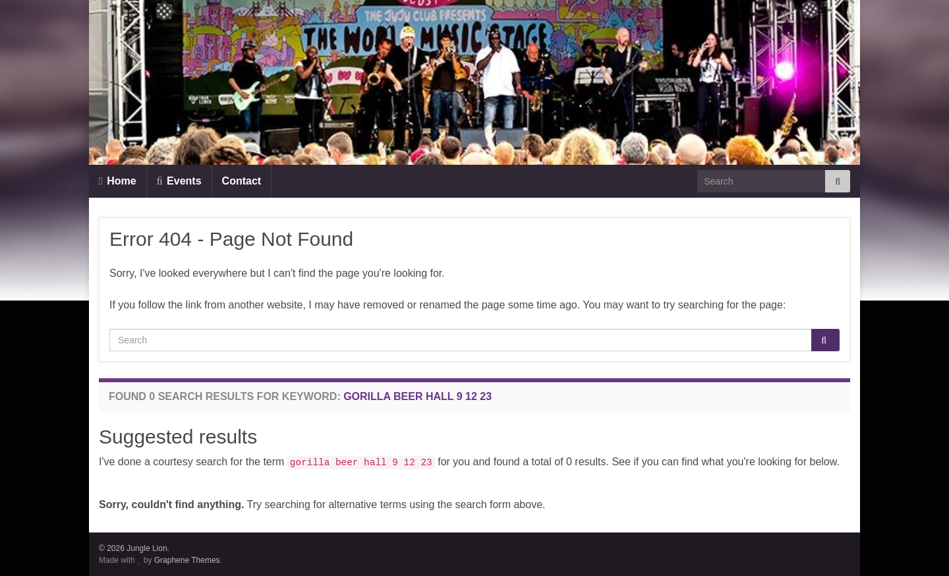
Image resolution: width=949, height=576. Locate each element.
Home (117, 181)
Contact (242, 181)
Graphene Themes (187, 560)
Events (179, 181)
